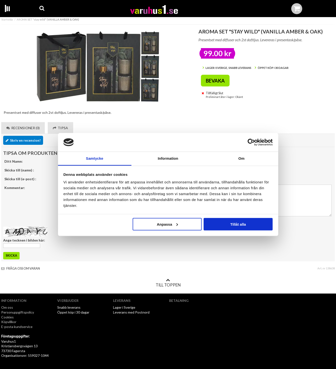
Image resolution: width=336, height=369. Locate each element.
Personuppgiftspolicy (17, 312)
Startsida (7, 19)
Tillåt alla (238, 224)
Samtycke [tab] (94, 158)
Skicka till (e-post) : (20, 179)
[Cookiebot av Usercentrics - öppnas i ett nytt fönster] (251, 142)
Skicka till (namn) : (19, 170)
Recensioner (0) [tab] (23, 128)
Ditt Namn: (13, 161)
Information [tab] (168, 158)
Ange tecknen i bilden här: (24, 240)
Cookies (7, 317)
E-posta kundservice (17, 327)
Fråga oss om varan (20, 268)
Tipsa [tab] (60, 128)
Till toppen (168, 282)
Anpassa (167, 224)
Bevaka (215, 81)
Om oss (7, 307)
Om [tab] (241, 158)
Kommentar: (14, 188)
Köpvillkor (8, 322)
